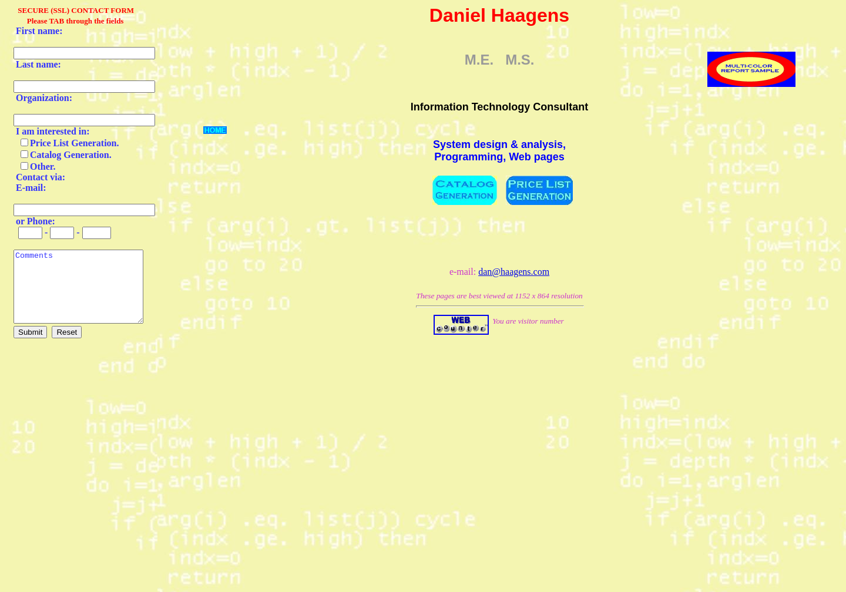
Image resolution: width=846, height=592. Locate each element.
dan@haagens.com (513, 272)
